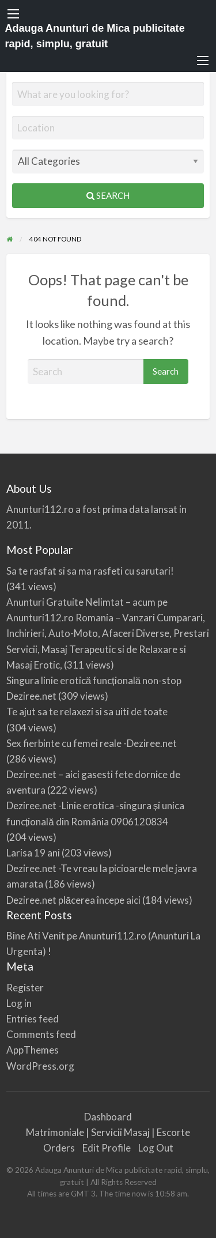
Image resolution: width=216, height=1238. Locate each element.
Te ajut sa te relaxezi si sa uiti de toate (87, 711)
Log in (19, 1003)
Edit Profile (106, 1148)
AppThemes (32, 1050)
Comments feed (41, 1034)
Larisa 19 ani (33, 853)
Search (108, 195)
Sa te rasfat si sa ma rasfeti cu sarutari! (90, 571)
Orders (59, 1148)
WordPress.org (40, 1066)
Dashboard (108, 1117)
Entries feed (32, 1019)
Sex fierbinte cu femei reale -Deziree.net (91, 743)
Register (25, 988)
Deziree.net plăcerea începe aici (73, 900)
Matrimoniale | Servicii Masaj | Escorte (108, 1132)
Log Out (155, 1148)
